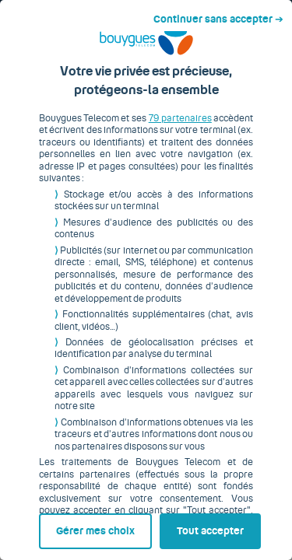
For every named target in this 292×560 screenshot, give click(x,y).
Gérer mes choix (71, 526)
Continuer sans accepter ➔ (225, 14)
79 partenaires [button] (176, 129)
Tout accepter (213, 526)
